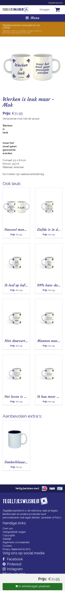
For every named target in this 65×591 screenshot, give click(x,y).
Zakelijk (7, 538)
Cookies (7, 545)
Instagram (13, 569)
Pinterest (12, 564)
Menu (32, 18)
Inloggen (45, 9)
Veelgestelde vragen (14, 532)
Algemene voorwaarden (16, 542)
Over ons (8, 528)
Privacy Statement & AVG (17, 549)
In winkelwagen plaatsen (32, 586)
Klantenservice (55, 3)
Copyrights (9, 535)
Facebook (13, 559)
